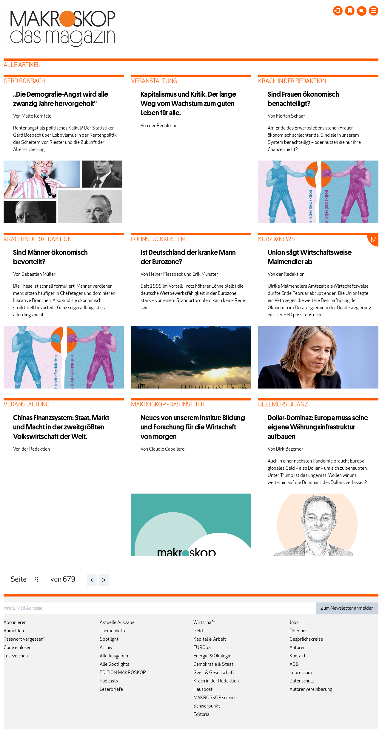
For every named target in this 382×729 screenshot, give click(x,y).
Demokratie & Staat (213, 664)
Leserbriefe (111, 689)
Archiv (106, 647)
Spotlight (109, 639)
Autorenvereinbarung (310, 689)
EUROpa (202, 647)
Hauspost (202, 689)
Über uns (298, 631)
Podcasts (109, 681)
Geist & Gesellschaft (213, 673)
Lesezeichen (16, 656)
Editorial (202, 714)
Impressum (300, 673)
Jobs (293, 622)
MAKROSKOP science (215, 698)
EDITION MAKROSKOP (123, 673)
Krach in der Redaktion (216, 681)
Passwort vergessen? (25, 639)
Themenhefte (113, 631)
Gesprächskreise (306, 639)
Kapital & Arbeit (209, 639)
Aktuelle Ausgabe (117, 622)
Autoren (297, 647)
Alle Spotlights (114, 664)
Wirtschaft (204, 622)
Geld (198, 631)
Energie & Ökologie (212, 656)
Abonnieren (15, 622)
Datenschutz (301, 681)
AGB (294, 664)
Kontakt (297, 656)
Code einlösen (17, 647)
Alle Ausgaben (114, 656)
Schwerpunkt (206, 706)
